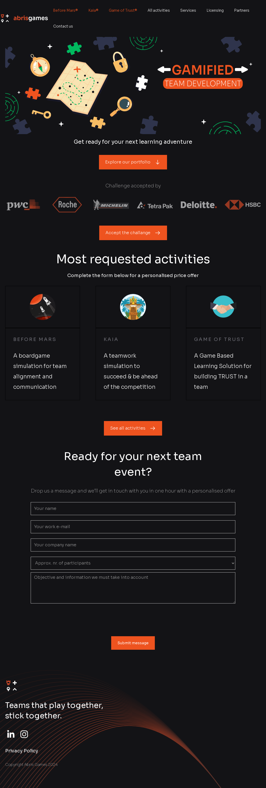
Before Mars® (65, 10)
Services (188, 10)
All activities (159, 10)
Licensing (215, 10)
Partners (241, 10)
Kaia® (93, 10)
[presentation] (133, 619)
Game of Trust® (123, 10)
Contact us (63, 26)
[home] (24, 18)
